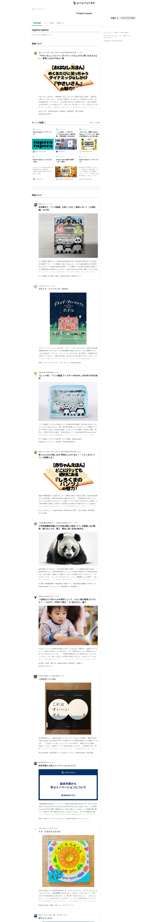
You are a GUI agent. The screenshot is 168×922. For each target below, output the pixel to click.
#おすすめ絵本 (44, 753)
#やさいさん (43, 111)
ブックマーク (37, 129)
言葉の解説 (37, 23)
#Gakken (62, 111)
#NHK (41, 818)
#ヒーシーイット (69, 905)
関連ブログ (61, 23)
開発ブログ (126, 35)
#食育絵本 (70, 111)
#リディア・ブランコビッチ (60, 362)
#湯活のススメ (76, 276)
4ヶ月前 (79, 52)
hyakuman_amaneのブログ (47, 596)
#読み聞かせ (65, 586)
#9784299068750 (68, 442)
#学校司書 (58, 583)
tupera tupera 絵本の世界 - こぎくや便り (65, 161)
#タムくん (58, 905)
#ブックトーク (55, 586)
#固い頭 (53, 663)
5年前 (65, 915)
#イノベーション (83, 818)
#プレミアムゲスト (58, 818)
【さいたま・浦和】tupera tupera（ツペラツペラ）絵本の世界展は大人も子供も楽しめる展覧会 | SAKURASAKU (89, 134)
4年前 (57, 596)
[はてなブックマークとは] (45, 122)
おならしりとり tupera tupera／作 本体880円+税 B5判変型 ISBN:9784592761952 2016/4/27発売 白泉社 (43, 170)
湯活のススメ (42, 204)
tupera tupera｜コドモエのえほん (42, 161)
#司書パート (67, 583)
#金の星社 (90, 753)
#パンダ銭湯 (43, 276)
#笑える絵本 (79, 111)
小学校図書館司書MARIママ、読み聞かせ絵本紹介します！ (56, 523)
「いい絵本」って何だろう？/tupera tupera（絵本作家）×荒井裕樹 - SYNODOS (65, 134)
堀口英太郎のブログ (44, 762)
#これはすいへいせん (67, 753)
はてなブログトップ (109, 37)
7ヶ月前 (52, 286)
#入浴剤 (51, 276)
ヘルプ (120, 35)
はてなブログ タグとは (110, 35)
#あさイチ (47, 818)
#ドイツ (46, 362)
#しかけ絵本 (43, 513)
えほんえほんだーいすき (46, 828)
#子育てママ (91, 583)
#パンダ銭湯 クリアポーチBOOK (50, 439)
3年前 (76, 523)
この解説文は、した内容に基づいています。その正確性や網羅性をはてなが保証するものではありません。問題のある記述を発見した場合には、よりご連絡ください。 (42, 35)
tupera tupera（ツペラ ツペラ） (42, 133)
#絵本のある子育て (45, 114)
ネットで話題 (48, 23)
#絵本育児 (91, 510)
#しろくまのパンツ (45, 510)
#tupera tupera (53, 111)
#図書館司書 (49, 583)
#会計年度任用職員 (79, 583)
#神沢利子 (71, 663)
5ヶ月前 (50, 204)
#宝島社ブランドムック (47, 442)
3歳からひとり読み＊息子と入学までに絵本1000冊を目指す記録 (57, 52)
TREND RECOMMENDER (46, 372)
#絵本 (57, 276)
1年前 (57, 372)
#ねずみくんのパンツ (46, 666)
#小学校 (41, 583)
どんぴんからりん (44, 286)
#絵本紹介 (74, 586)
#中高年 (41, 663)
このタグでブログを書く (128, 18)
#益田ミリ (80, 663)
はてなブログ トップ (39, 9)
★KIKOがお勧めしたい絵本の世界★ (49, 676)
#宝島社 (58, 442)
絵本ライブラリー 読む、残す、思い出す (50, 915)
